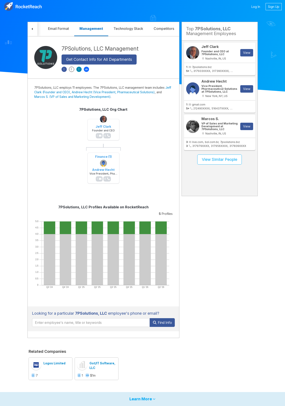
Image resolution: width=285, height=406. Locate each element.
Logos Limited (54, 363)
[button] (32, 29)
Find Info (162, 322)
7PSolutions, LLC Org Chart (103, 109)
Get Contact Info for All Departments (99, 59)
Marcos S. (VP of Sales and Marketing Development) (72, 97)
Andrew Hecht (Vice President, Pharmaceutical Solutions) (113, 92)
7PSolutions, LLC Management (100, 48)
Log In (255, 6)
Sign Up (273, 6)
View (246, 52)
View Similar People (219, 159)
